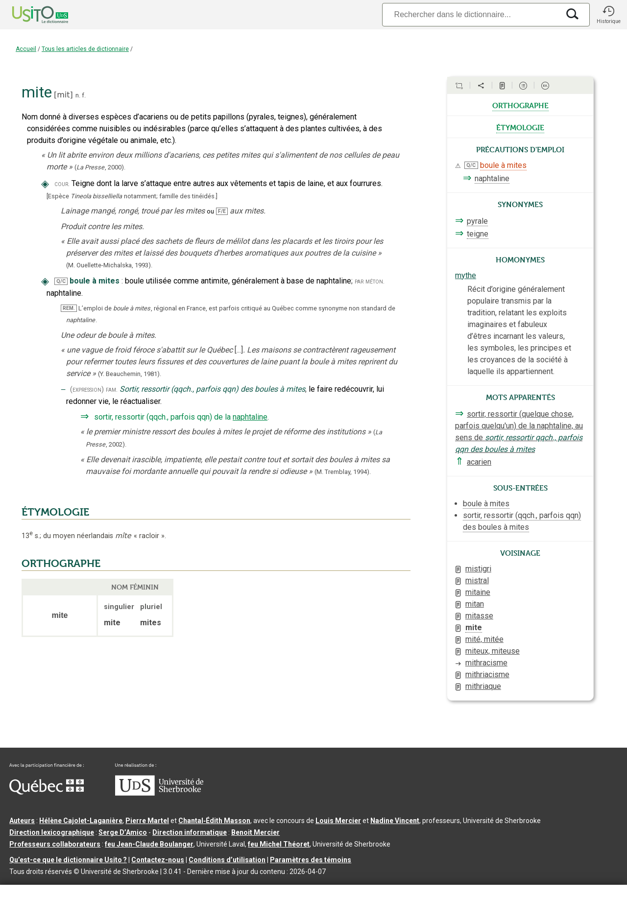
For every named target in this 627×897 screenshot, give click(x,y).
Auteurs (22, 821)
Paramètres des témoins (310, 860)
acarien (479, 462)
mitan (474, 604)
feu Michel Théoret (279, 844)
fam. (112, 389)
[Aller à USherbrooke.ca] (159, 793)
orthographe (520, 105)
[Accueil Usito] (29, 14)
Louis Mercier (338, 821)
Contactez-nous (157, 860)
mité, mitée (484, 639)
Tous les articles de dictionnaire (85, 49)
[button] (608, 14)
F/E (222, 211)
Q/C (61, 281)
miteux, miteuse (492, 651)
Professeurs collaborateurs (54, 844)
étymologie (520, 127)
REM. (69, 308)
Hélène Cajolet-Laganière (80, 821)
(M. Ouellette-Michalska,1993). (109, 265)
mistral (477, 580)
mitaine (477, 592)
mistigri (478, 568)
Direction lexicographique (51, 832)
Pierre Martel (147, 821)
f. (84, 95)
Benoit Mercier (255, 832)
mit (63, 94)
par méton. (370, 281)
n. (77, 95)
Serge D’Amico (122, 832)
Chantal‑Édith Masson (214, 821)
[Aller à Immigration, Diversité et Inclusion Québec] (46, 792)
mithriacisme (487, 674)
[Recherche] (470, 14)
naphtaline (250, 417)
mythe (465, 275)
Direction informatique (189, 832)
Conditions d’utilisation (227, 860)
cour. (62, 184)
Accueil (26, 49)
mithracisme (486, 662)
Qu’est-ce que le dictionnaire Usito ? (68, 860)
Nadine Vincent (394, 821)
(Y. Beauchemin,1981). (129, 374)
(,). (99, 167)
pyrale (477, 221)
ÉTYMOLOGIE (55, 512)
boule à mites (503, 165)
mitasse (479, 615)
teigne (477, 233)
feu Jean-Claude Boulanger (149, 844)
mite (473, 627)
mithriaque (483, 686)
